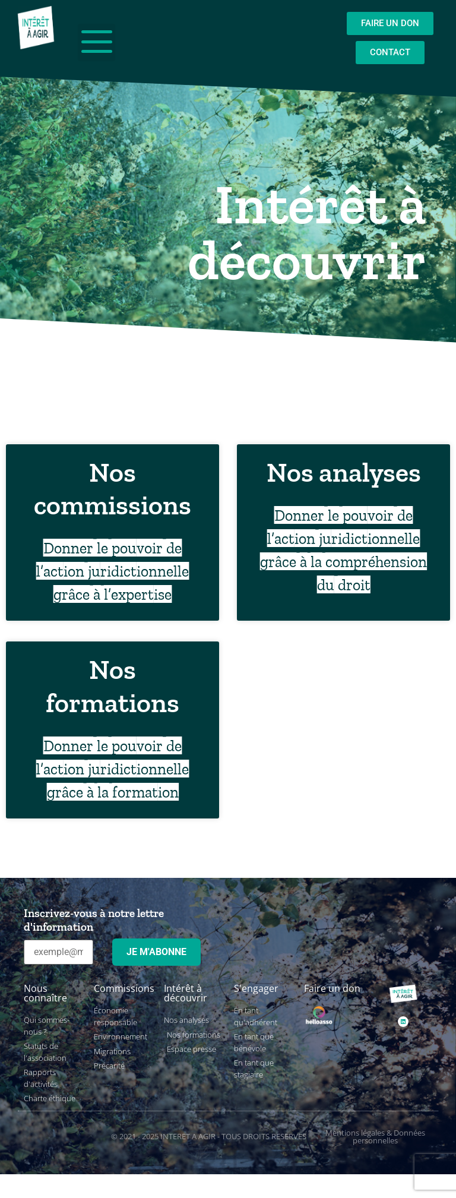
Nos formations (112, 686)
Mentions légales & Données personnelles (375, 1136)
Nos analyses (344, 472)
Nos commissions (112, 488)
